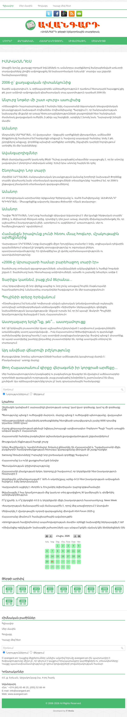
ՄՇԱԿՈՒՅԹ (99, 41)
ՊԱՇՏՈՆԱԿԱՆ (11, 48)
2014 (36, 589)
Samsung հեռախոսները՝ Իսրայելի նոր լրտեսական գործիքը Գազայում (45, 455)
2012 (63, 589)
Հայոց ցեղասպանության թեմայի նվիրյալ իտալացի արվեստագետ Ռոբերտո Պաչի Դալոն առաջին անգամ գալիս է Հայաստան (63, 429)
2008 (118, 589)
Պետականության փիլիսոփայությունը (26, 466)
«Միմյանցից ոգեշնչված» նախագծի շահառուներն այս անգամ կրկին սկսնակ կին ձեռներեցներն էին (63, 527)
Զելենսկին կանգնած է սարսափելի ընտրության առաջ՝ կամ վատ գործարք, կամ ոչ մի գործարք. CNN (61, 408)
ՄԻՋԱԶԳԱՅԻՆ (77, 41)
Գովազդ (42, 5)
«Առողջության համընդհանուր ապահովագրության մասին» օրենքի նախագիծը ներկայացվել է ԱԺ (63, 522)
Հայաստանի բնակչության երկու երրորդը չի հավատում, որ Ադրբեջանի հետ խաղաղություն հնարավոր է (59, 472)
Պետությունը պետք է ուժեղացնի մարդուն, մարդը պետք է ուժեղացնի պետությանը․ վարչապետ (62, 415)
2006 (22, 601)
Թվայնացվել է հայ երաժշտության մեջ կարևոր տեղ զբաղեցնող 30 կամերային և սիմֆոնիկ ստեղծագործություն (58, 493)
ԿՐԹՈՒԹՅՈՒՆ (34, 48)
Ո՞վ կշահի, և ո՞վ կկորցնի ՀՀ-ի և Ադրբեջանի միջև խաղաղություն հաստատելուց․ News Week (59, 500)
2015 (22, 589)
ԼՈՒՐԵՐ (7, 41)
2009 (104, 589)
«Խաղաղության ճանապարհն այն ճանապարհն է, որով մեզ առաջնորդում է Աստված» (55, 505)
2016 (9, 589)
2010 (91, 589)
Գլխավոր (8, 5)
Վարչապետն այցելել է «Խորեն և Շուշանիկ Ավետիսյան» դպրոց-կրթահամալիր (51, 487)
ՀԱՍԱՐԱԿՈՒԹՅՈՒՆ (51, 41)
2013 (50, 589)
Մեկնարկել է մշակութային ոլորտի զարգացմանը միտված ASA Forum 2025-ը (48, 511)
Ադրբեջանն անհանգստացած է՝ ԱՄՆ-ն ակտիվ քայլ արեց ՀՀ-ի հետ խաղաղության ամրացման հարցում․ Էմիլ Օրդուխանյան (61, 480)
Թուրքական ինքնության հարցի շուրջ (25, 441)
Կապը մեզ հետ (62, 5)
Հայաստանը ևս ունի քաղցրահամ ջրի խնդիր (30, 460)
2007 (9, 601)
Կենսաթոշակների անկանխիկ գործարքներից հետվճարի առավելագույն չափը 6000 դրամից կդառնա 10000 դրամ (59, 421)
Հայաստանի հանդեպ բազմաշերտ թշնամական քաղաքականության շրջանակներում (55, 436)
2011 (77, 589)
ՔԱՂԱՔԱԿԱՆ (26, 41)
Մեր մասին (25, 5)
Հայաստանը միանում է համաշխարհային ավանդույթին (37, 516)
